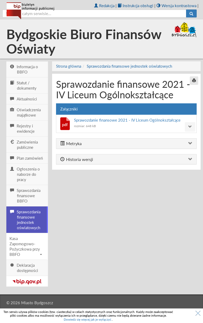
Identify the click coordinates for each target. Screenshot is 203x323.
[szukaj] (94, 13)
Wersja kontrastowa (176, 5)
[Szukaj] (191, 13)
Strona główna (68, 66)
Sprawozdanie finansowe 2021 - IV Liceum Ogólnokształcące (127, 120)
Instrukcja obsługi (135, 5)
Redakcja (104, 5)
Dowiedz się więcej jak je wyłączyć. (88, 319)
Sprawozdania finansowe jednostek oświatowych (129, 66)
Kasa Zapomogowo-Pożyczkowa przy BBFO (26, 246)
